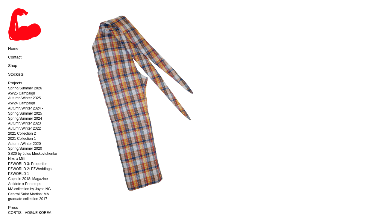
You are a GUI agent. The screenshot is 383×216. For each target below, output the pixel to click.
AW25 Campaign (21, 93)
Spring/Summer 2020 (25, 148)
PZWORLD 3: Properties (27, 164)
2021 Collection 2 (22, 133)
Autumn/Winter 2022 (24, 128)
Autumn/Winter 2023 (24, 123)
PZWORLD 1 (18, 174)
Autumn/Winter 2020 (24, 144)
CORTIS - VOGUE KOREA (29, 213)
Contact (15, 57)
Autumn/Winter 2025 (24, 98)
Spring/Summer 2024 (25, 118)
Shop (12, 65)
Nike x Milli (16, 159)
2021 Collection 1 (22, 138)
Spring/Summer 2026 (25, 88)
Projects (15, 83)
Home (13, 48)
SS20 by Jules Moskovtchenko (32, 154)
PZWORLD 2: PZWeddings (29, 169)
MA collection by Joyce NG (29, 189)
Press (13, 207)
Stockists (16, 74)
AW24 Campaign (21, 103)
